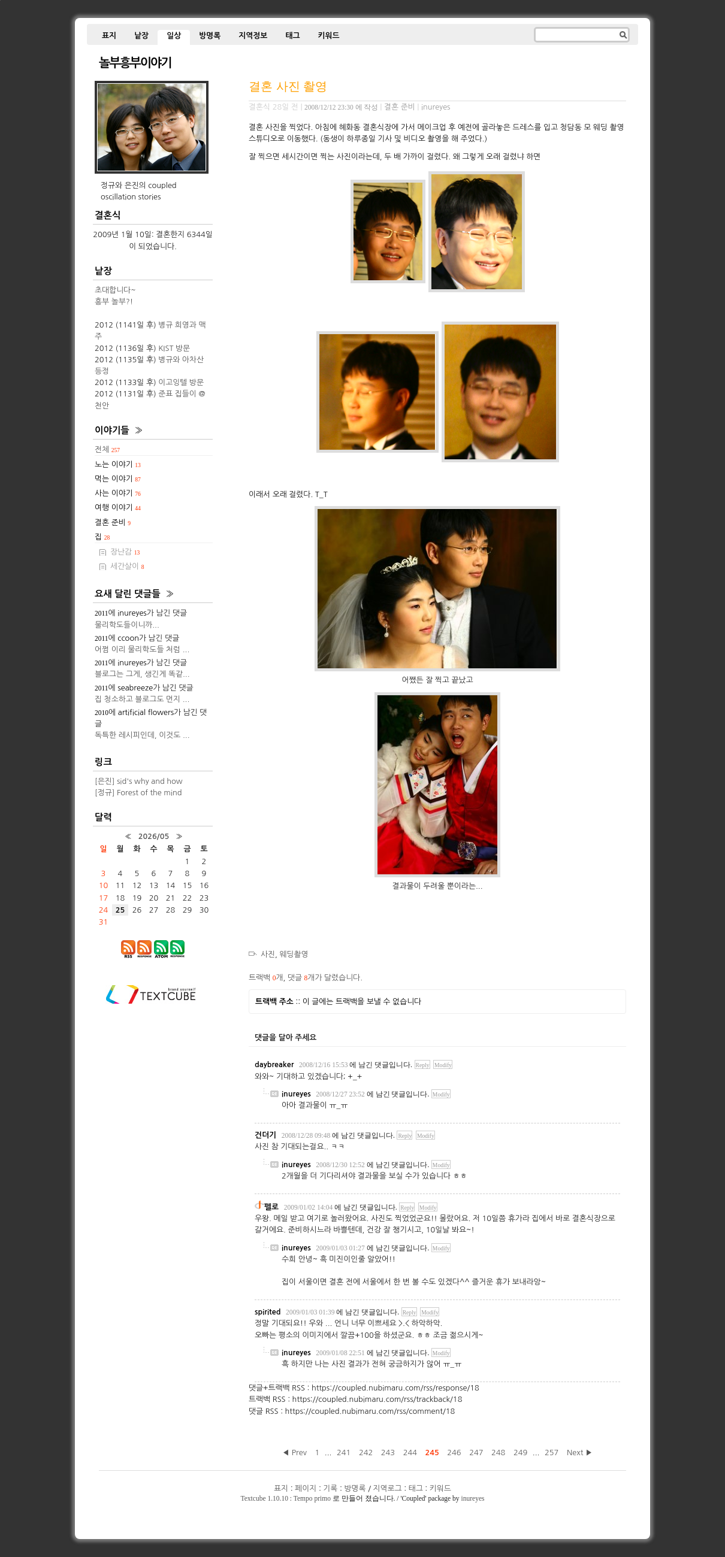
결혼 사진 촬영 (288, 86)
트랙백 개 (266, 978)
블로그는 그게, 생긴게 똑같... (142, 674)
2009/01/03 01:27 (340, 1248)
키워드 (328, 36)
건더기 (265, 1135)
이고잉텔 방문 (181, 382)
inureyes (472, 1498)
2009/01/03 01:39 (310, 1312)
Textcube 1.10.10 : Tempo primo (286, 1498)
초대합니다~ (115, 290)
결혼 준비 (399, 107)
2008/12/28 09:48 (306, 1135)
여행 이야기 (118, 507)
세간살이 (127, 566)
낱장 (141, 36)
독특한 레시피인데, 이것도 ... (142, 735)
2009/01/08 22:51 (340, 1352)
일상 (174, 36)
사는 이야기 (118, 493)
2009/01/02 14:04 (308, 1207)
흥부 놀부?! (114, 301)
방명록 (209, 36)
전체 (107, 449)
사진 (268, 954)
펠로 (271, 1207)
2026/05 (153, 836)
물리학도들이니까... (127, 625)
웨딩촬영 (294, 954)
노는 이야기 (118, 464)
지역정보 (252, 36)
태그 (292, 36)
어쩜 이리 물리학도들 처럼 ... (142, 649)
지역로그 (387, 1488)
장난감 (125, 552)
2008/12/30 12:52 (340, 1164)
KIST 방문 (174, 348)
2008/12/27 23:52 (340, 1094)
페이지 (305, 1488)
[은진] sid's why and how (139, 781)
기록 (330, 1488)
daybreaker (274, 1064)
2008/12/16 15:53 (323, 1064)
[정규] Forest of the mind (138, 792)
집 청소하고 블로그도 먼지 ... (142, 699)
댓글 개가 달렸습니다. (325, 978)
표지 (109, 36)
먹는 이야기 (118, 479)
